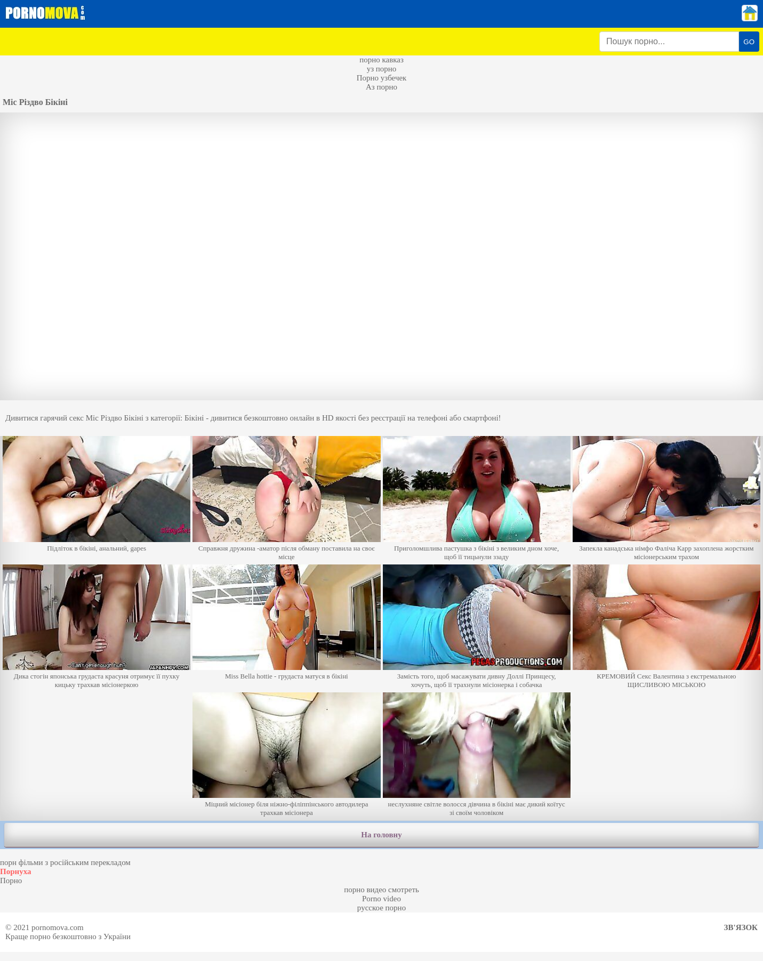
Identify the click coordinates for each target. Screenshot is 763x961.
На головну (381, 834)
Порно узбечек (382, 78)
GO (748, 42)
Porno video (381, 898)
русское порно (381, 907)
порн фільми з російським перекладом (65, 862)
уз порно (382, 68)
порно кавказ (381, 59)
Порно (11, 880)
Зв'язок (741, 927)
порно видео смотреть (381, 889)
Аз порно (381, 87)
